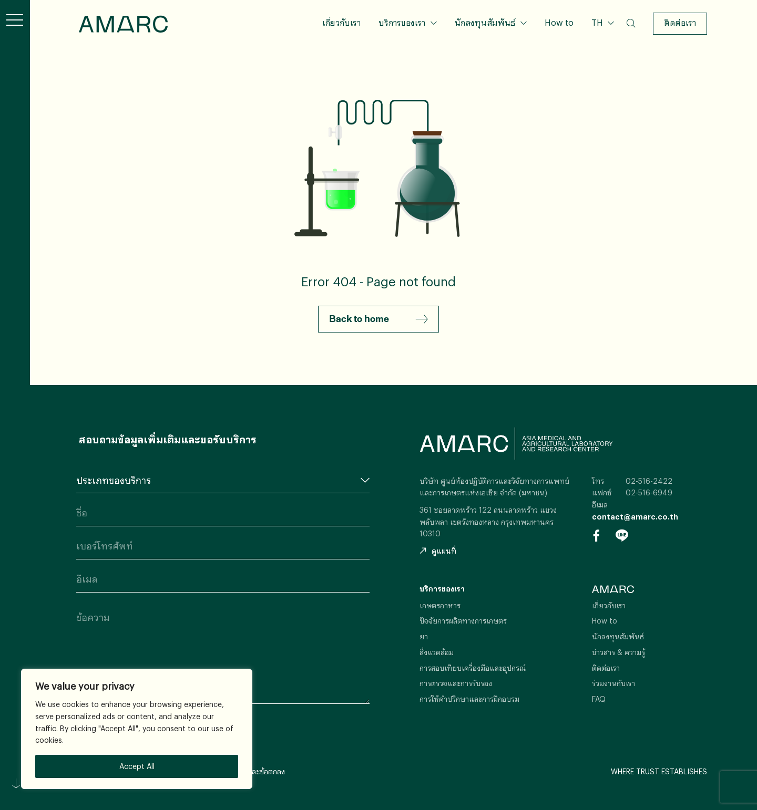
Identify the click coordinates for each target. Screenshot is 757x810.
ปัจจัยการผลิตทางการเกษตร (463, 620)
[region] (136, 729)
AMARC (123, 24)
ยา (424, 636)
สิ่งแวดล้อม (437, 652)
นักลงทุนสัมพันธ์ (485, 22)
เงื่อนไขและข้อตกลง (254, 771)
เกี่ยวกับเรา (341, 22)
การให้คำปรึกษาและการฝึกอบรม (469, 698)
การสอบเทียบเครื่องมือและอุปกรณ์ (473, 667)
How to (559, 22)
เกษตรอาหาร (440, 605)
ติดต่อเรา (680, 22)
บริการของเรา (401, 22)
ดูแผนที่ (438, 550)
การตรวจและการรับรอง (456, 683)
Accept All (137, 766)
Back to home (378, 319)
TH (598, 22)
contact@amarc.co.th (635, 516)
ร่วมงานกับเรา (613, 683)
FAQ (599, 698)
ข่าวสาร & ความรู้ (618, 652)
